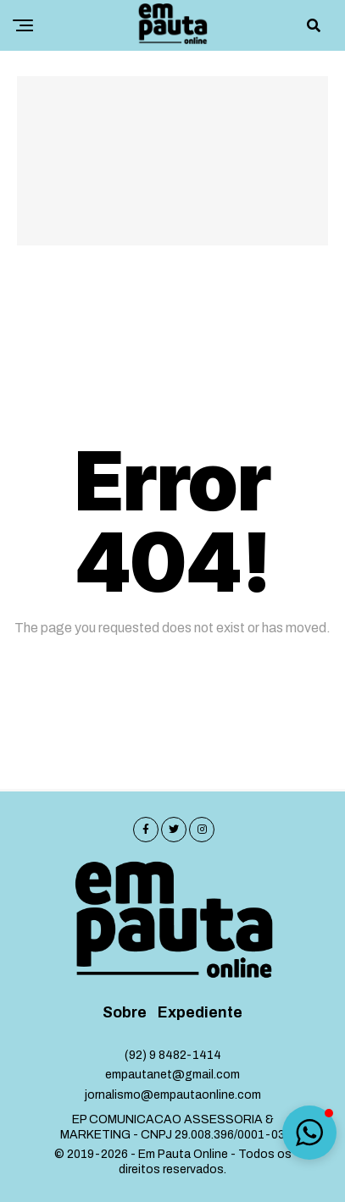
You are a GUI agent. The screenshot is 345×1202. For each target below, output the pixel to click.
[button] (309, 1133)
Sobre (125, 1013)
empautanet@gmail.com (172, 1074)
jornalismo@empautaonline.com (173, 1095)
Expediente (200, 1013)
